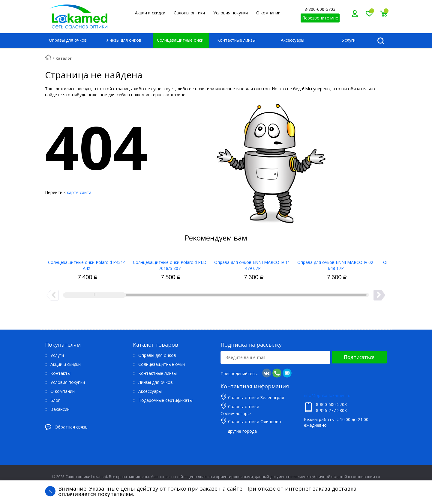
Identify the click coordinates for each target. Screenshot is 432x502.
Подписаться (359, 357)
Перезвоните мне (320, 18)
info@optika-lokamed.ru (327, 395)
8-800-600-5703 (319, 9)
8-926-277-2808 (331, 410)
